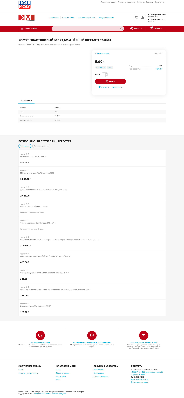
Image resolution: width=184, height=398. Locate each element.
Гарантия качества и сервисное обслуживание (92, 342)
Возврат (149, 2)
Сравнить (117, 87)
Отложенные (99, 373)
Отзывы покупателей (86, 18)
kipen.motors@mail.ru (139, 380)
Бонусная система (106, 18)
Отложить (104, 87)
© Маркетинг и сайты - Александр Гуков (50, 394)
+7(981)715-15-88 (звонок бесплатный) (147, 372)
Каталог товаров (33, 29)
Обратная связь (62, 373)
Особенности (27, 100)
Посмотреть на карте (139, 382)
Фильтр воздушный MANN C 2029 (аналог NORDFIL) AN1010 (44, 273)
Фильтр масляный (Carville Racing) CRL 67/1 (37, 223)
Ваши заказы (99, 370)
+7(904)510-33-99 (157, 14)
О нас (58, 370)
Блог (58, 380)
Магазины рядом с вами (40, 342)
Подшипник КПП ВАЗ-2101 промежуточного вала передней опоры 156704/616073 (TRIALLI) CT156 (60, 240)
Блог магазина (68, 18)
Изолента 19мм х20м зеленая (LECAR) (35, 306)
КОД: (156, 53)
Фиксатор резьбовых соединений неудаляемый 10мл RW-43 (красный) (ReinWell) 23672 (55, 289)
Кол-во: (98, 74)
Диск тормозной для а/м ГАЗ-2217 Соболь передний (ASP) (43, 190)
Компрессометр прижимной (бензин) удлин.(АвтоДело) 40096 (45, 256)
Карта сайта (159, 2)
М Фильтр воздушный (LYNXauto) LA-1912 (37, 173)
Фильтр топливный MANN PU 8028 (34, 206)
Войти (20, 370)
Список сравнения (101, 376)
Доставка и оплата (108, 2)
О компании (54, 18)
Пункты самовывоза (126, 2)
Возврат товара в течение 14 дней (143, 342)
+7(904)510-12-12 (157, 19)
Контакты (140, 2)
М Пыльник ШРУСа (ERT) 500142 (33, 156)
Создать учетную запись (28, 373)
